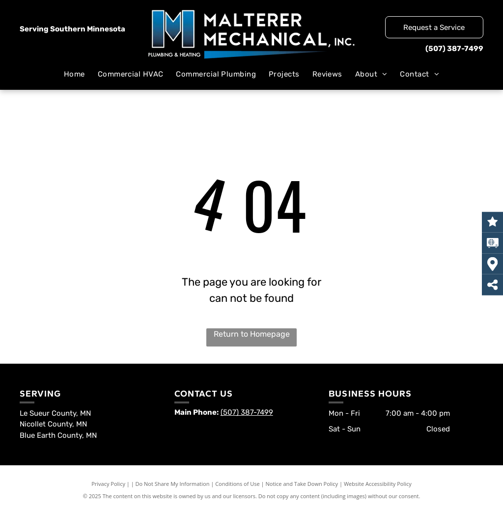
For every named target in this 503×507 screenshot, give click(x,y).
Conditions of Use (237, 483)
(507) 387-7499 (454, 48)
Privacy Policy (108, 483)
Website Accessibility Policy (378, 483)
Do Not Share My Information (173, 483)
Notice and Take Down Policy (302, 483)
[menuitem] (74, 74)
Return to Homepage (252, 334)
